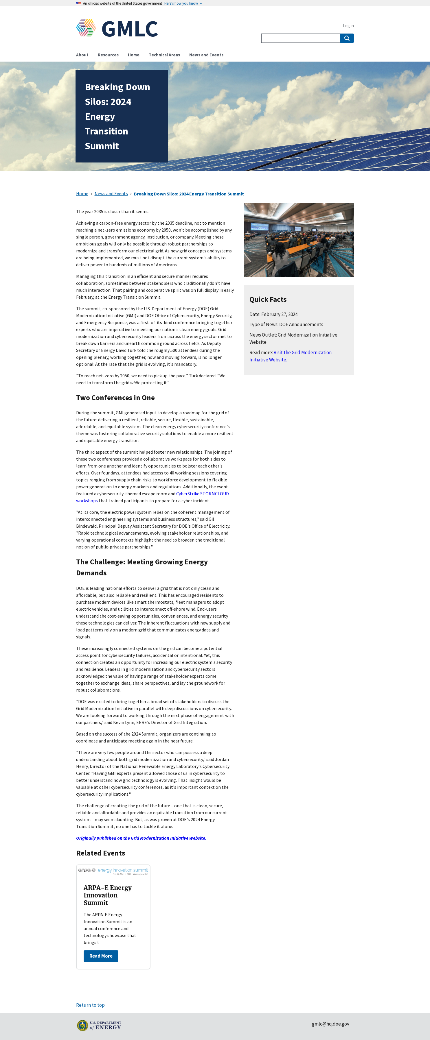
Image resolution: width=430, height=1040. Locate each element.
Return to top (90, 1005)
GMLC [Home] (129, 28)
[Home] (88, 28)
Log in (348, 25)
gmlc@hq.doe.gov (330, 1024)
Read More (101, 956)
